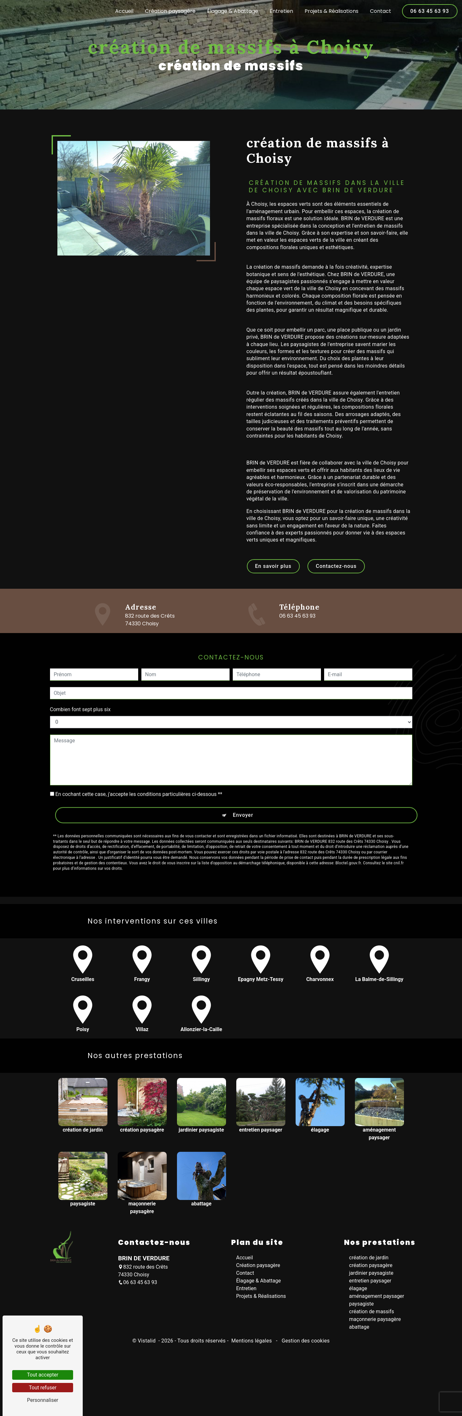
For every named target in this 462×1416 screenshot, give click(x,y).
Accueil (123, 11)
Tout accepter (42, 1375)
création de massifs (371, 1312)
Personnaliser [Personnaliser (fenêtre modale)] (42, 1400)
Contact (380, 11)
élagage (358, 1289)
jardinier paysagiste (371, 1273)
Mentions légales (251, 1341)
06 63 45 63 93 (429, 11)
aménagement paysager (376, 1296)
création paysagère (370, 1266)
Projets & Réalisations (331, 11)
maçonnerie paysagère (375, 1319)
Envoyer (243, 790)
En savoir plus (273, 566)
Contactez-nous (336, 566)
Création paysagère (169, 11)
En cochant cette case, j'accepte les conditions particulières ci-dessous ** (138, 770)
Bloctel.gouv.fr (348, 838)
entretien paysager (370, 1281)
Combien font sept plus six (80, 685)
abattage (359, 1327)
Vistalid (147, 1341)
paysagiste (361, 1304)
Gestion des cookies (305, 1341)
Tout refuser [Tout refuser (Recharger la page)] (42, 1388)
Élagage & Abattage (231, 11)
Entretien (280, 11)
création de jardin (369, 1258)
